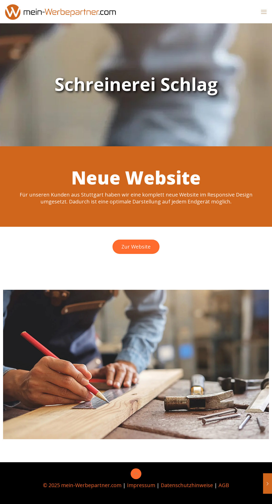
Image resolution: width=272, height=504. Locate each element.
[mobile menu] (263, 11)
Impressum (141, 485)
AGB (224, 485)
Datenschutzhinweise (187, 485)
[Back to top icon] (136, 473)
